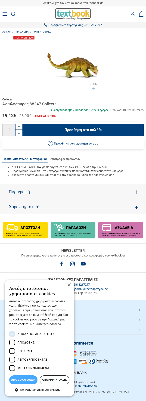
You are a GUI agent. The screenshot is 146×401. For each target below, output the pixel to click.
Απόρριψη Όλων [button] (54, 380)
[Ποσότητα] (8, 130)
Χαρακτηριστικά (24, 207)
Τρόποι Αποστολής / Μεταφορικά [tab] (25, 159)
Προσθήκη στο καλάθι (83, 130)
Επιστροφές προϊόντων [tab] (65, 159)
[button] (73, 143)
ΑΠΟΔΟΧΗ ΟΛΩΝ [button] (23, 380)
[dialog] (39, 338)
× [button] (69, 285)
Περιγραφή (19, 192)
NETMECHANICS (87, 385)
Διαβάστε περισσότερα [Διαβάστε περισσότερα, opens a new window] (45, 324)
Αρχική (6, 31)
